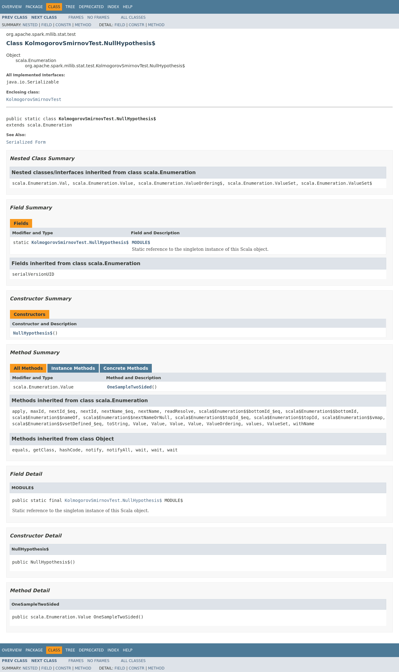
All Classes (133, 17)
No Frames (98, 17)
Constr (63, 25)
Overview (12, 7)
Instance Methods (73, 368)
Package (34, 7)
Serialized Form (26, 142)
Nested (29, 25)
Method (83, 25)
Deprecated (91, 7)
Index (113, 7)
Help (127, 7)
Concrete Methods (125, 368)
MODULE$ (141, 242)
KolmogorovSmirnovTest (33, 99)
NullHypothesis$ (32, 333)
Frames (76, 17)
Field (46, 25)
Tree (70, 7)
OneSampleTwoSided (129, 386)
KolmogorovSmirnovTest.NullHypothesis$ (80, 242)
